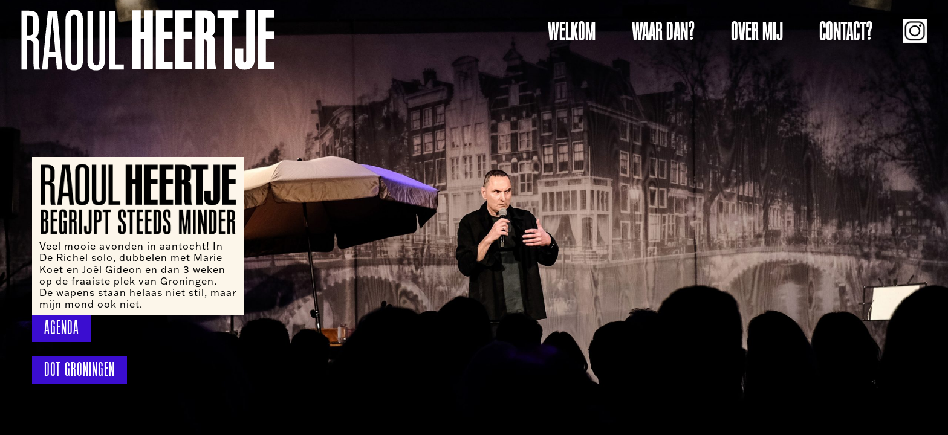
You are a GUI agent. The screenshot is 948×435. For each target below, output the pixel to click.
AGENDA (61, 327)
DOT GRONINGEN (79, 369)
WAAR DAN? (663, 31)
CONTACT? (845, 31)
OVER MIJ (757, 31)
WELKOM (572, 31)
